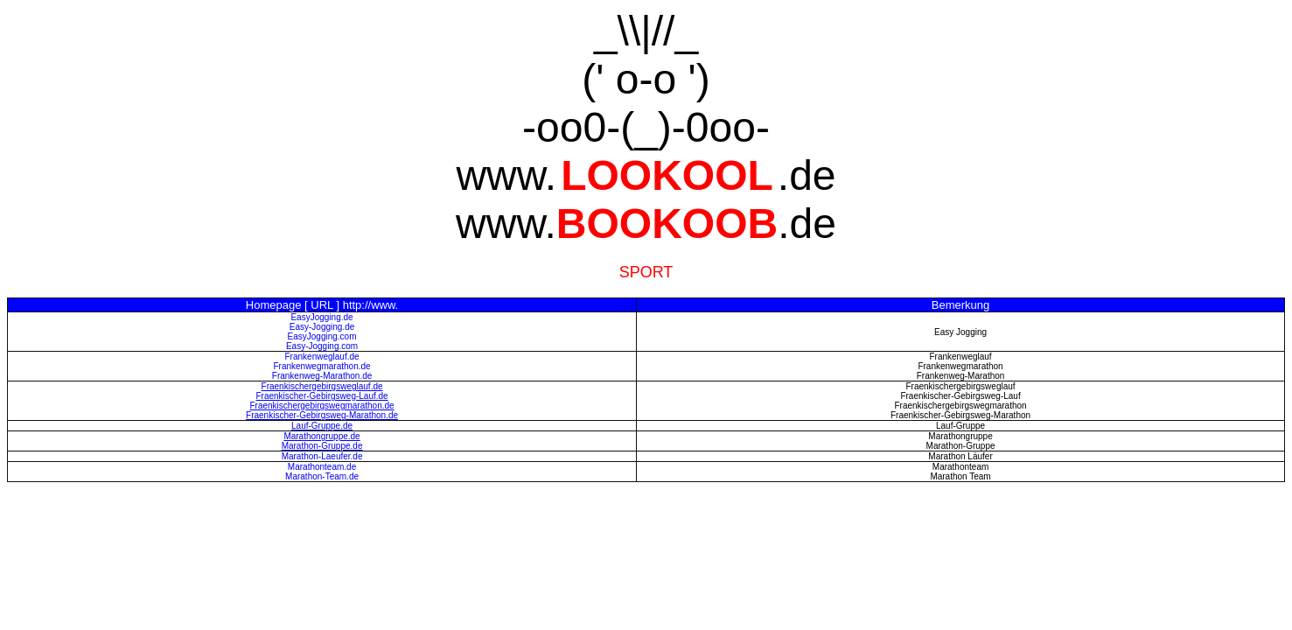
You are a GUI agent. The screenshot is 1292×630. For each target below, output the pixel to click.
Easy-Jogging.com (322, 346)
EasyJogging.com (322, 336)
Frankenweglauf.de (322, 356)
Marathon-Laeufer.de (322, 456)
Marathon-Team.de (322, 476)
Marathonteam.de (322, 467)
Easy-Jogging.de (322, 327)
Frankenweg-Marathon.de (322, 376)
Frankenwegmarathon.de (321, 366)
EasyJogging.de (321, 317)
